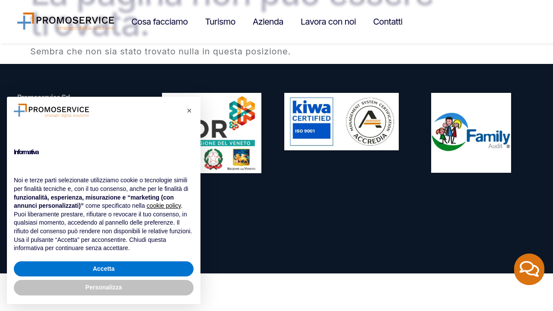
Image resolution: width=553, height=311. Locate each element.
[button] (189, 110)
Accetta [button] (104, 268)
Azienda (268, 21)
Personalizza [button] (104, 287)
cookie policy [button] (163, 205)
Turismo (220, 21)
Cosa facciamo (159, 21)
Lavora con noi (328, 21)
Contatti (388, 21)
